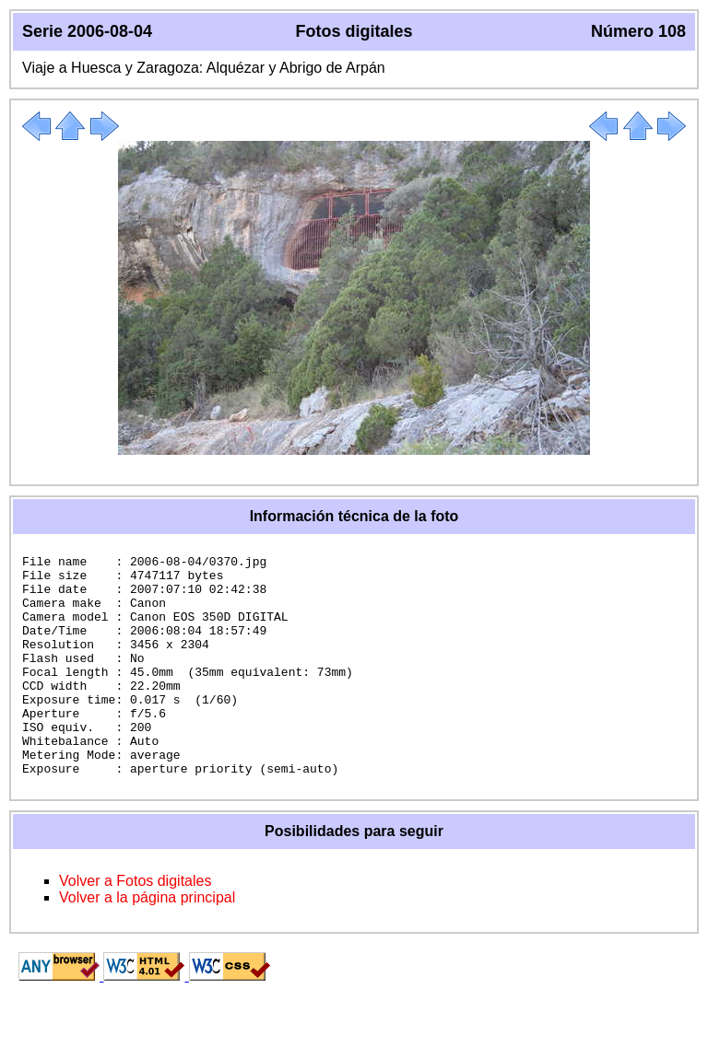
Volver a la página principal (147, 941)
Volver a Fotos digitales (135, 925)
